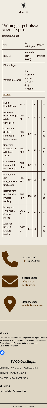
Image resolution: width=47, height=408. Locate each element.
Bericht (6, 94)
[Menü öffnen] (23, 12)
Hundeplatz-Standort (32, 305)
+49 (24, 261)
